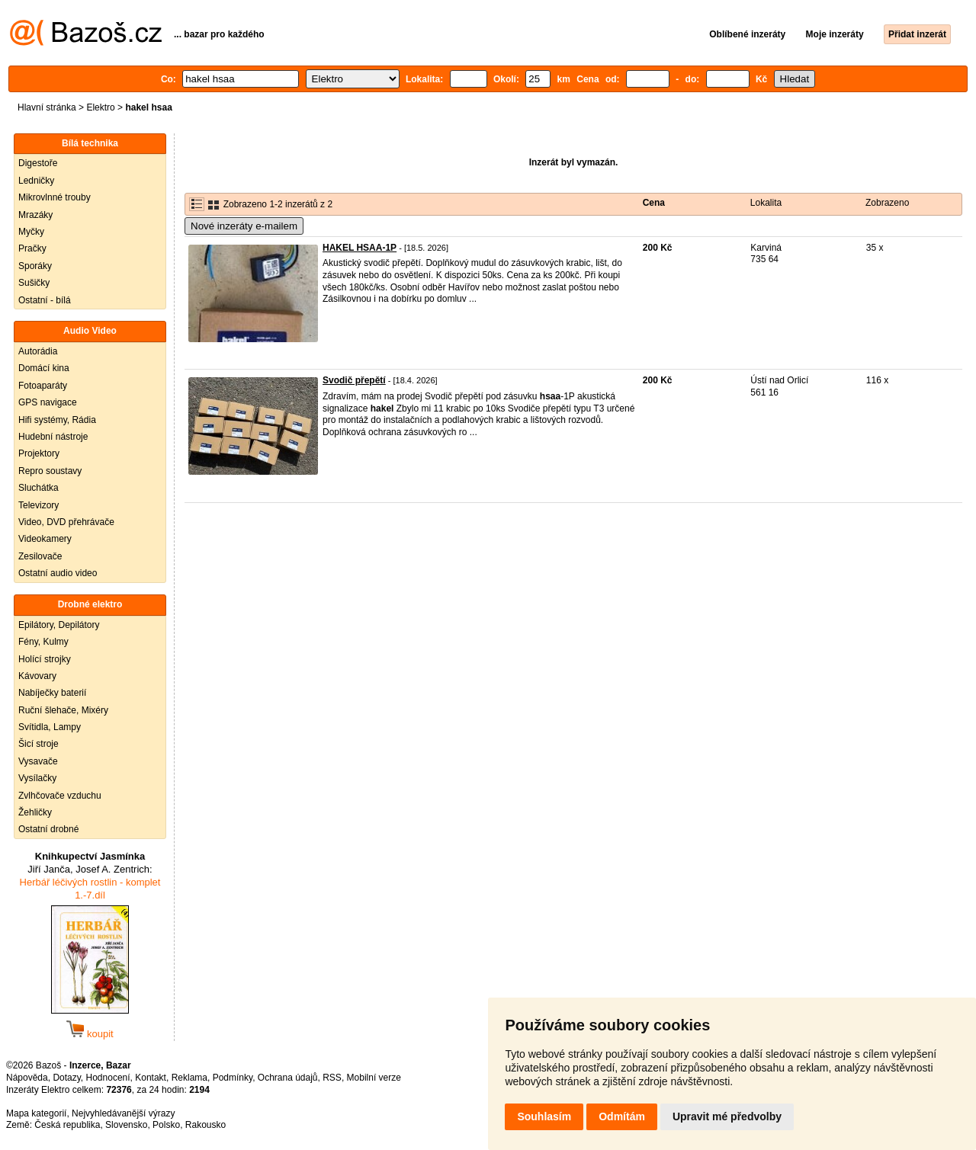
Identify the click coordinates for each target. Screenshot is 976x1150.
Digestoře (37, 163)
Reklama (189, 1077)
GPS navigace (47, 402)
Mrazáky (35, 215)
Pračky (32, 248)
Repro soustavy (50, 471)
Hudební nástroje (53, 436)
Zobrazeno (887, 202)
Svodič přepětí (354, 380)
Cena (654, 202)
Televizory (38, 505)
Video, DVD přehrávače (66, 522)
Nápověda (27, 1077)
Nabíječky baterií (52, 692)
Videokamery (45, 538)
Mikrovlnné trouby (54, 197)
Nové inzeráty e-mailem (244, 226)
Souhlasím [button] (544, 1116)
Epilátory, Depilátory (59, 625)
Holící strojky (44, 659)
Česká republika (67, 1125)
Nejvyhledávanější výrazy (123, 1113)
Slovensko (126, 1125)
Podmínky (232, 1077)
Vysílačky (37, 778)
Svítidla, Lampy (49, 727)
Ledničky (36, 180)
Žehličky (35, 812)
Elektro (100, 107)
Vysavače (38, 761)
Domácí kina (43, 368)
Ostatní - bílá (44, 300)
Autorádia (37, 351)
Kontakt (150, 1077)
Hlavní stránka (47, 107)
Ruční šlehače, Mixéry (63, 710)
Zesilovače (40, 556)
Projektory (38, 453)
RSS (332, 1077)
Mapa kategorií (36, 1113)
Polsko (166, 1125)
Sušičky (34, 282)
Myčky (31, 231)
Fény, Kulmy (43, 641)
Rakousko (205, 1125)
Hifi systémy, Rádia (57, 420)
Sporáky (35, 266)
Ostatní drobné (48, 829)
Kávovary (37, 676)
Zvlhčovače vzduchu (59, 795)
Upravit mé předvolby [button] (727, 1116)
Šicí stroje (38, 743)
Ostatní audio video (57, 573)
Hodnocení (108, 1077)
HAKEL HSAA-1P (359, 247)
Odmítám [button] (622, 1116)
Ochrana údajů (288, 1077)
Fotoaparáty (42, 385)
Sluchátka (38, 487)
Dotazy (66, 1077)
